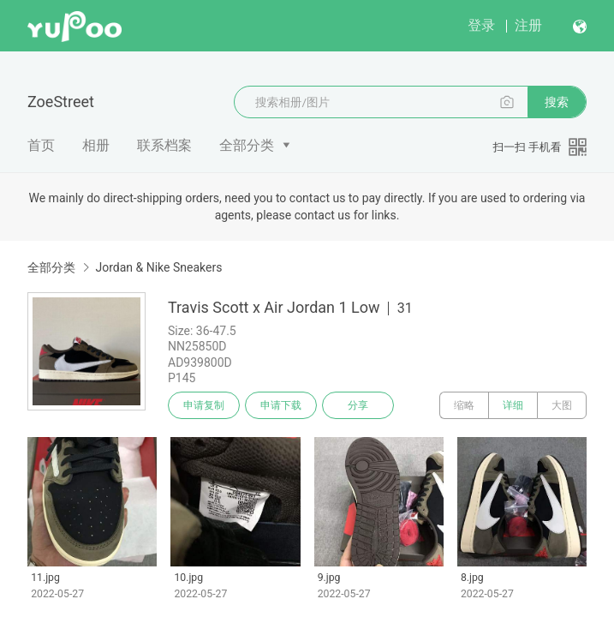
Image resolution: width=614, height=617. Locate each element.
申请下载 (280, 405)
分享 (358, 405)
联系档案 (164, 145)
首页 (41, 145)
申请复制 (203, 405)
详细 (513, 405)
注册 (528, 25)
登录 (481, 25)
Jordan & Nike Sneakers (158, 267)
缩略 (464, 405)
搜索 (557, 102)
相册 (96, 145)
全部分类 (246, 145)
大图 (561, 405)
